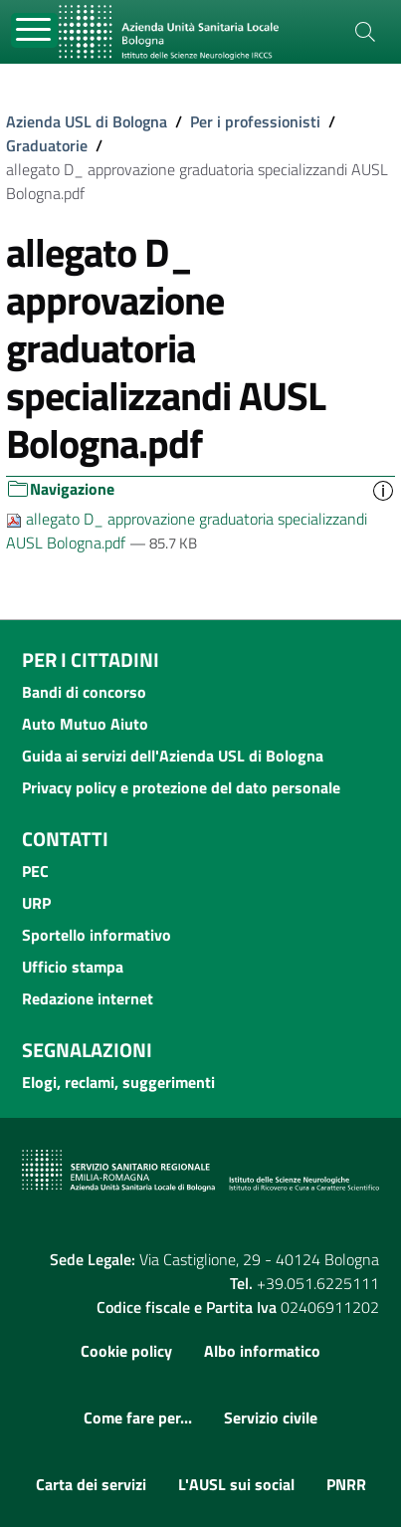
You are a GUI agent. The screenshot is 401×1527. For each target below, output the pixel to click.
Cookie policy (126, 1351)
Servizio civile (270, 1417)
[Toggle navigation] (34, 30)
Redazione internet (87, 998)
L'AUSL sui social (236, 1484)
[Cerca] (365, 32)
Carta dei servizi (91, 1484)
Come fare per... (138, 1417)
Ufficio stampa (72, 967)
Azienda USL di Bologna (86, 121)
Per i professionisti (255, 121)
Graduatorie (47, 145)
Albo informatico (262, 1351)
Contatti (65, 838)
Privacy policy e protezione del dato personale (181, 787)
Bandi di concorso (84, 692)
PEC (35, 871)
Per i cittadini (90, 659)
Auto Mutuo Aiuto (85, 724)
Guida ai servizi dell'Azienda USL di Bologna (172, 755)
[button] (383, 489)
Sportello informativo (96, 935)
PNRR (346, 1484)
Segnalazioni (87, 1049)
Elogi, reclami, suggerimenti (118, 1082)
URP (36, 903)
